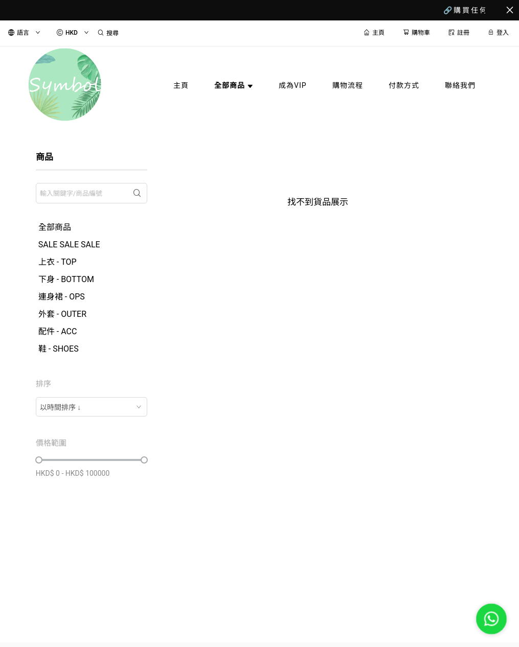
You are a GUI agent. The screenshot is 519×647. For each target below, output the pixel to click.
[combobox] (91, 407)
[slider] (38, 460)
